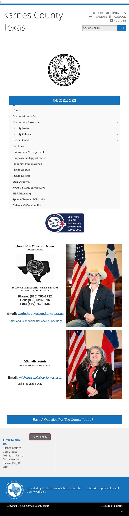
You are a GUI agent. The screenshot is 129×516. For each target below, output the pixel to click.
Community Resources (65, 122)
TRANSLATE (100, 16)
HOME (100, 13)
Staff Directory (21, 182)
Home (16, 110)
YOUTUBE (120, 20)
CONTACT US (118, 13)
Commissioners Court (26, 116)
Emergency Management (28, 152)
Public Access (21, 170)
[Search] (100, 28)
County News (21, 128)
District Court (65, 140)
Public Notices (65, 176)
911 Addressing (22, 193)
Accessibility (40, 437)
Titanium (115, 505)
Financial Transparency (65, 164)
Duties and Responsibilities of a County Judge (35, 321)
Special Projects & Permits (29, 199)
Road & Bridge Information (29, 187)
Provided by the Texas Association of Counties (55, 488)
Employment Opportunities (65, 158)
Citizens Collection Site (27, 205)
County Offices (65, 134)
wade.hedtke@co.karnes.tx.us (41, 313)
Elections (18, 146)
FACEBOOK (119, 16)
